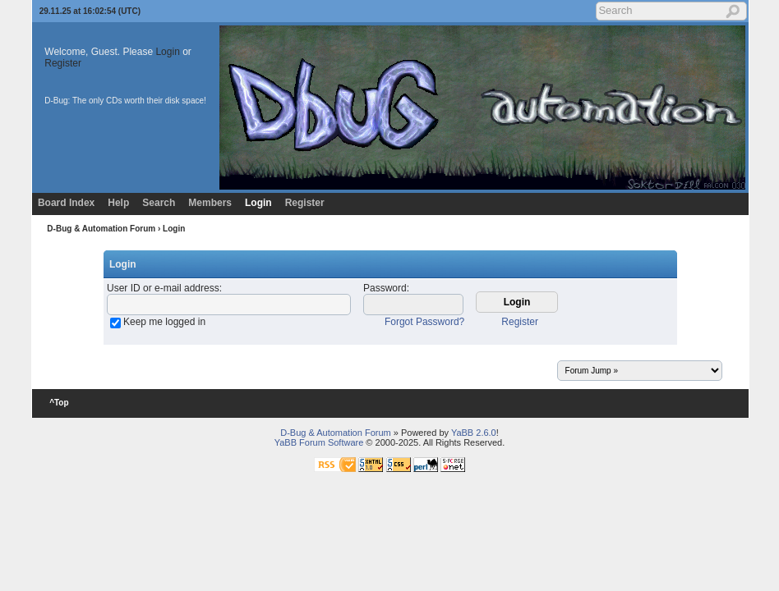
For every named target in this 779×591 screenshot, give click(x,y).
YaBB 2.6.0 (473, 433)
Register (62, 63)
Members (210, 202)
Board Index (66, 202)
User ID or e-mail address (163, 288)
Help (118, 202)
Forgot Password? (424, 322)
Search (158, 202)
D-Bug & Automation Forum (101, 228)
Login (167, 51)
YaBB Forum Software (319, 442)
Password (385, 288)
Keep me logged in (164, 322)
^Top (59, 402)
